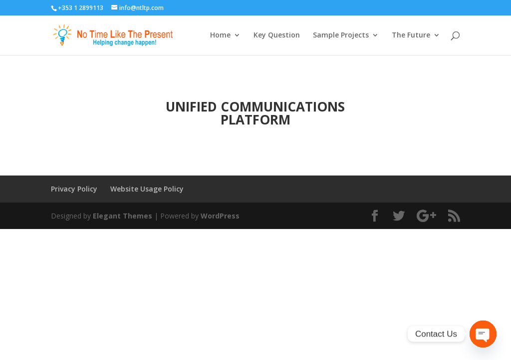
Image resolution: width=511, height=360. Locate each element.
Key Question (277, 36)
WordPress (220, 215)
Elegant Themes (122, 215)
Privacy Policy (74, 189)
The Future (411, 36)
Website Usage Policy (147, 189)
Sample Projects (341, 36)
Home (220, 36)
